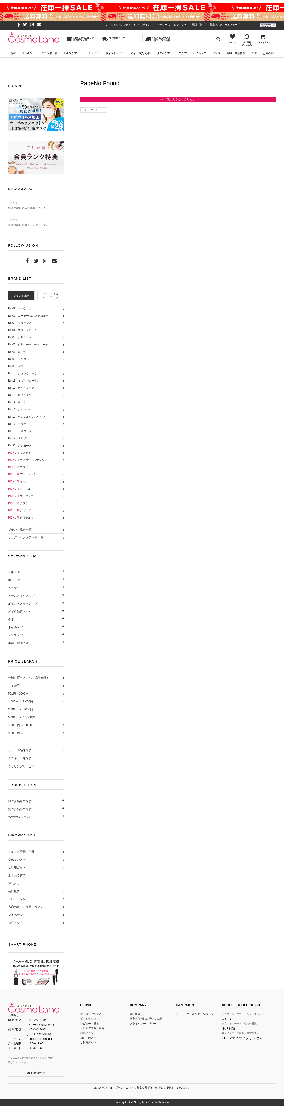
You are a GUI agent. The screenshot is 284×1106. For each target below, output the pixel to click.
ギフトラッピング (91, 1018)
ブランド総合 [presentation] (21, 295)
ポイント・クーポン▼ (154, 24)
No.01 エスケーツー (21, 308)
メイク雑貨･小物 (140, 53)
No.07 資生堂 (17, 351)
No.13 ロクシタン (20, 395)
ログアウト (15, 922)
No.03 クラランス (20, 322)
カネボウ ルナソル (26, 460)
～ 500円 (14, 685)
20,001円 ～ (16, 733)
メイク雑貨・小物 (20, 611)
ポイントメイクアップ (22, 603)
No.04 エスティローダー (24, 330)
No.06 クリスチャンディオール (28, 344)
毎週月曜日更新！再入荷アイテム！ (36, 222)
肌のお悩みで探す (20, 801)
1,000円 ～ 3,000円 (20, 701)
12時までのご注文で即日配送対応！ (80, 39)
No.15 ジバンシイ (20, 409)
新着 (13, 53)
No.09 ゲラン (17, 366)
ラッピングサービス (21, 766)
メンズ (216, 53)
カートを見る (262, 39)
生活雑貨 (228, 1028)
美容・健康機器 (235, 53)
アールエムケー (23, 474)
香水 (254, 53)
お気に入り (232, 39)
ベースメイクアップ (21, 595)
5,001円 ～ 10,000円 (21, 717)
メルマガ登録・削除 (21, 851)
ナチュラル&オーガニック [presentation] (51, 295)
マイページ (15, 914)
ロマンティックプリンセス (242, 1038)
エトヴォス (21, 496)
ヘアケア (181, 53)
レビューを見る (18, 899)
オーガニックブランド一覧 (25, 537)
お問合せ (14, 883)
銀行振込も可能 (113, 39)
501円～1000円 (18, 693)
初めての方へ (17, 859)
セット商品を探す (20, 750)
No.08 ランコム (18, 359)
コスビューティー (25, 467)
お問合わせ (36, 1073)
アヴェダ (19, 510)
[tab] (21, 295)
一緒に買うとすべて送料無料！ (28, 677)
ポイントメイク (114, 53)
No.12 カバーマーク (21, 387)
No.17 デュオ (17, 423)
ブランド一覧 (49, 53)
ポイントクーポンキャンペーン (195, 1014)
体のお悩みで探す (20, 817)
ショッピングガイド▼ (123, 24)
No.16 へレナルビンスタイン (26, 416)
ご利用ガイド (17, 867)
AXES (226, 1019)
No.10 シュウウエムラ (22, 373)
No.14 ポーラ (17, 402)
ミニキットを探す (20, 758)
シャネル (19, 488)
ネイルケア (199, 53)
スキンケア (70, 53)
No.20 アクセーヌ (20, 445)
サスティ (19, 452)
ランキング (28, 53)
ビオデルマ (21, 517)
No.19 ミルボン (18, 438)
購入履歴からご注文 (247, 40)
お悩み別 (268, 53)
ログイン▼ (180, 24)
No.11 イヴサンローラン (24, 380)
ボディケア (163, 53)
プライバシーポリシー (143, 1023)
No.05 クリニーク (20, 337)
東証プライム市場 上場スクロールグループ (215, 24)
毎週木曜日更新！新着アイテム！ (36, 206)
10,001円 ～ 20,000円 (22, 725)
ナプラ (18, 503)
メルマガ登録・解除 (92, 1028)
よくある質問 (17, 875)
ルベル (18, 481)
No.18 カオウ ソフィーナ (25, 431)
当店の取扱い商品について (25, 907)
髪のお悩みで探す (20, 809)
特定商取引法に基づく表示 (146, 1018)
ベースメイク (91, 53)
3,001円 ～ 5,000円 (20, 709)
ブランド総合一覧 (20, 529)
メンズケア (15, 635)
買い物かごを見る (91, 1014)
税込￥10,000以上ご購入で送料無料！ (158, 39)
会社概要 (14, 891)
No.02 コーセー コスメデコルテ (28, 315)
